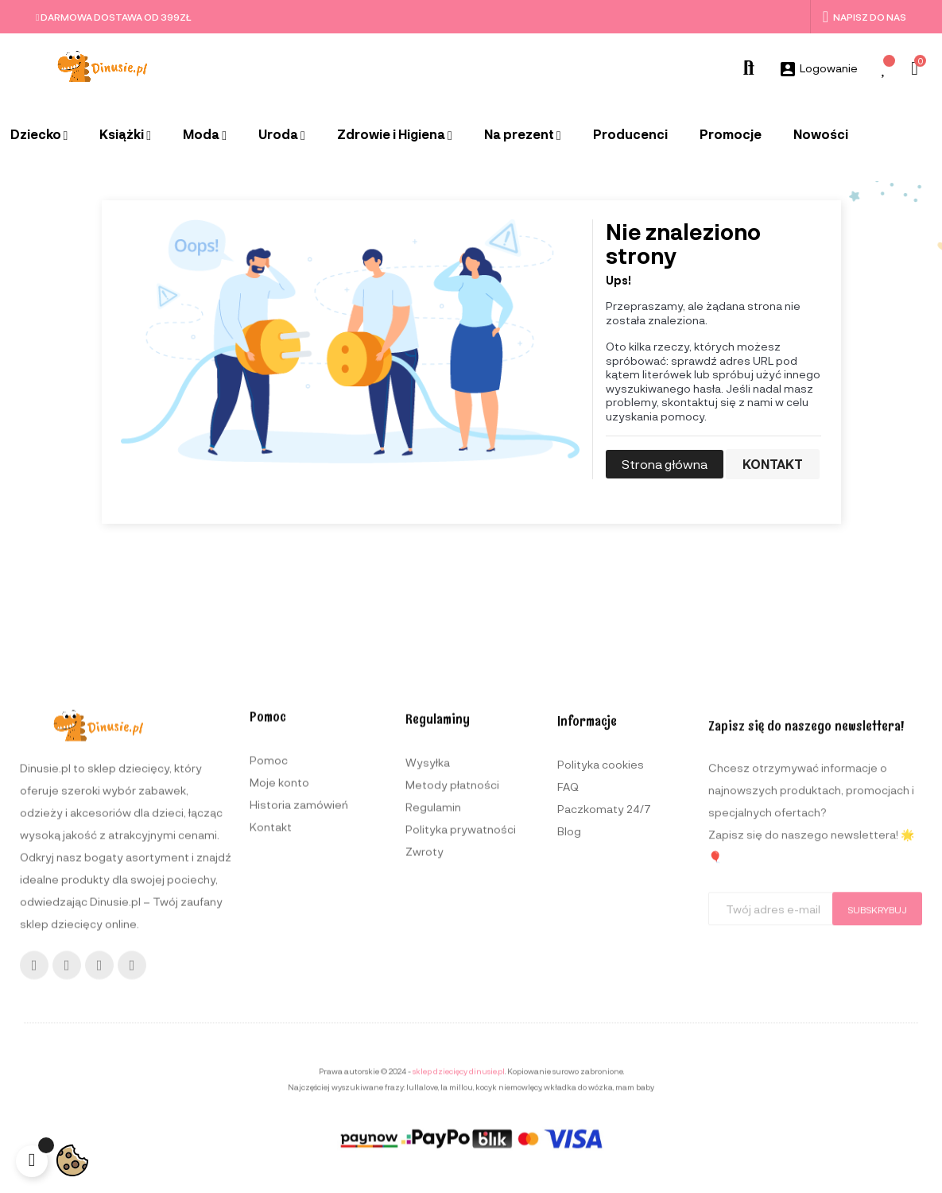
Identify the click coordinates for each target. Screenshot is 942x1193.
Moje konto (279, 1004)
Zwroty (424, 1087)
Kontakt (772, 463)
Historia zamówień (299, 1026)
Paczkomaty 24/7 (604, 1049)
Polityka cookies (600, 1005)
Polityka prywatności (460, 1064)
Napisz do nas (864, 17)
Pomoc (269, 982)
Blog (569, 1072)
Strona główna (664, 463)
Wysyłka (427, 998)
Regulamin (433, 1042)
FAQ (568, 1027)
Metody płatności (452, 1020)
